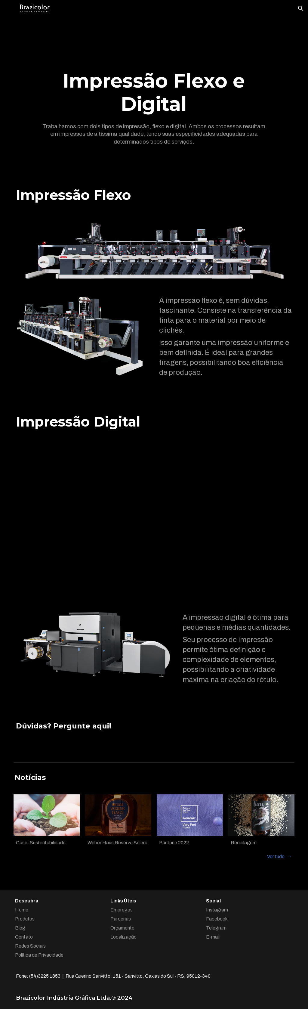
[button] (301, 8)
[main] (153, 92)
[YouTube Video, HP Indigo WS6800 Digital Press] (154, 521)
